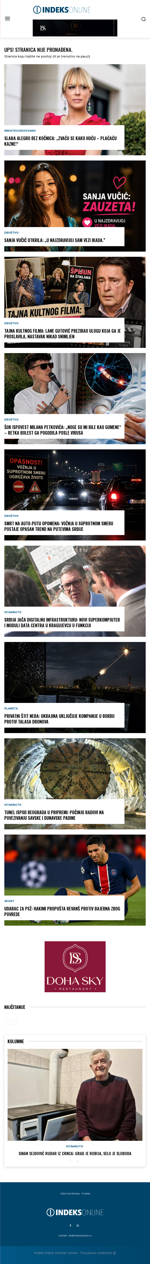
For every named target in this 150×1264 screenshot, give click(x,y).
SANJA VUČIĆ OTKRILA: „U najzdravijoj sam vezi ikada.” (54, 240)
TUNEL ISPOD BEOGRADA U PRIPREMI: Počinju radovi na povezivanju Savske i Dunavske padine (54, 815)
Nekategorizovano (20, 130)
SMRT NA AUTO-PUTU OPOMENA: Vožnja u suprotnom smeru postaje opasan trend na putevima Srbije (58, 526)
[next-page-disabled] (14, 1022)
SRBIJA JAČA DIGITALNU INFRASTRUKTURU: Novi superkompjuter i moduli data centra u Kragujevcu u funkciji (62, 622)
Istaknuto (12, 612)
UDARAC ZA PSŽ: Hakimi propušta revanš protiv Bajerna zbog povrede (62, 911)
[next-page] (78, 1161)
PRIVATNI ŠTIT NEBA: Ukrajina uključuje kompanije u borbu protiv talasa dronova (59, 719)
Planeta (11, 708)
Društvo (11, 232)
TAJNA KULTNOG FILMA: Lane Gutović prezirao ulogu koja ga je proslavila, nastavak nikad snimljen (62, 333)
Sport (9, 901)
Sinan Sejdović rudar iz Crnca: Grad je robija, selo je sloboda (75, 1153)
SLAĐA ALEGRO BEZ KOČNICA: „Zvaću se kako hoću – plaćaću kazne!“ (60, 141)
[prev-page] (7, 1022)
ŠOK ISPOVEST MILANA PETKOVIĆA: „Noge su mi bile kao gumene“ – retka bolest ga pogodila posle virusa (62, 430)
